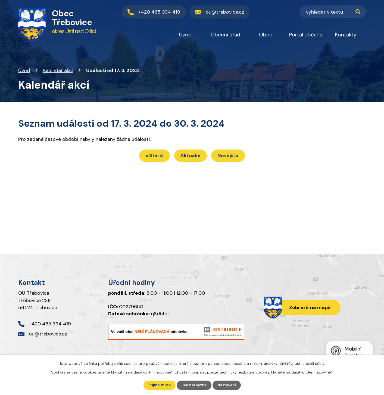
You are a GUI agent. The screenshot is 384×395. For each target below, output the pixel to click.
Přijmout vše (158, 384)
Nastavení (228, 384)
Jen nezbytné (194, 384)
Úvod (24, 70)
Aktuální (190, 156)
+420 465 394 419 (50, 324)
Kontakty (346, 34)
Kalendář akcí (58, 70)
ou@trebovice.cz (48, 334)
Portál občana (305, 34)
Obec (265, 34)
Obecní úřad (225, 34)
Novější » (231, 156)
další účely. (315, 363)
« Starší (151, 156)
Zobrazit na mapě (308, 307)
